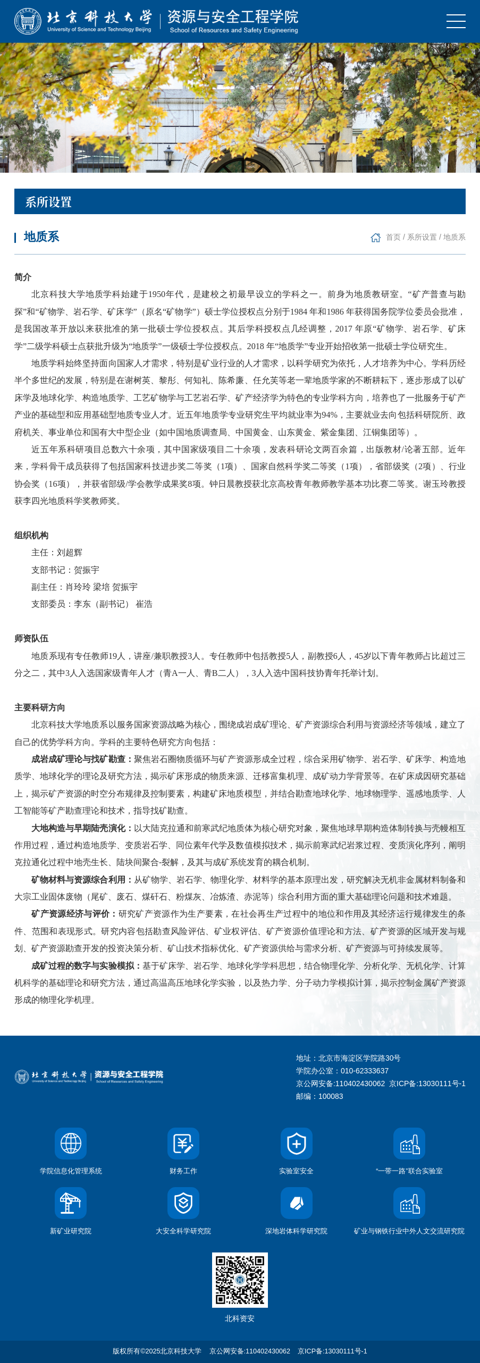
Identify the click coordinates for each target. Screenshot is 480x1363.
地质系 (454, 237)
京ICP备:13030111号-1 (427, 1083)
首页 (393, 237)
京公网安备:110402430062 (250, 1351)
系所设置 (422, 237)
